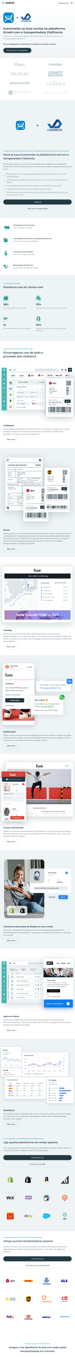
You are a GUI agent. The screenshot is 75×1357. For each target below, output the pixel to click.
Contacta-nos (63, 3)
